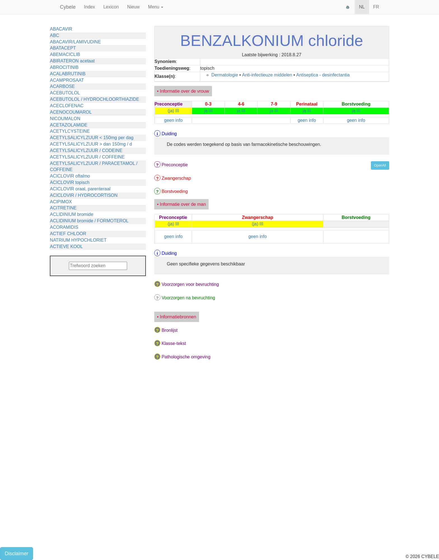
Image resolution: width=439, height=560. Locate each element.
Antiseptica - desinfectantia (323, 75)
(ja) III (173, 110)
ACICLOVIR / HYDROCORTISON (84, 195)
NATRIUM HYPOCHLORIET (78, 240)
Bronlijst (170, 330)
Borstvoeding (175, 191)
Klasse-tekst (174, 343)
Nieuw (133, 6)
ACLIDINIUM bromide (71, 214)
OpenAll (380, 165)
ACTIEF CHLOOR (68, 233)
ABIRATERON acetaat (72, 61)
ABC (54, 35)
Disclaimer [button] (16, 553)
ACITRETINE (63, 208)
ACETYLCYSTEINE (70, 131)
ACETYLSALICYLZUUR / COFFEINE (87, 157)
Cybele (68, 7)
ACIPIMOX (61, 201)
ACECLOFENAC (66, 105)
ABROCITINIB (64, 67)
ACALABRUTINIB (67, 73)
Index (89, 6)
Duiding (169, 133)
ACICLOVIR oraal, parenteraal (80, 188)
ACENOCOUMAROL (71, 112)
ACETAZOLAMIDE (68, 125)
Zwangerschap (176, 178)
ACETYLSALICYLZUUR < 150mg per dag (91, 137)
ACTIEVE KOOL (66, 246)
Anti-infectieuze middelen (267, 75)
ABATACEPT (63, 48)
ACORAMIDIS (64, 227)
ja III (208, 110)
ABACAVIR (61, 29)
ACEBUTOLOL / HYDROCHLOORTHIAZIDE (94, 99)
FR (376, 6)
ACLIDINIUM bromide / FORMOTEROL (89, 220)
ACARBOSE (62, 86)
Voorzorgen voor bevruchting (190, 284)
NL (362, 6)
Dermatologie (224, 75)
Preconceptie (175, 164)
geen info (173, 120)
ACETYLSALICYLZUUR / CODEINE (86, 150)
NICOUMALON (65, 118)
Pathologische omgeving (186, 356)
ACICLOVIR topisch (69, 182)
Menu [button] (155, 6)
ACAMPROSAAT (67, 80)
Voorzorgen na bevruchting (188, 297)
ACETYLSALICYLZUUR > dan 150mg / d (91, 144)
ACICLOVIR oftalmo (70, 176)
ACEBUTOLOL (65, 92)
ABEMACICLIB (65, 54)
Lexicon (111, 6)
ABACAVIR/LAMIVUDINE (75, 41)
